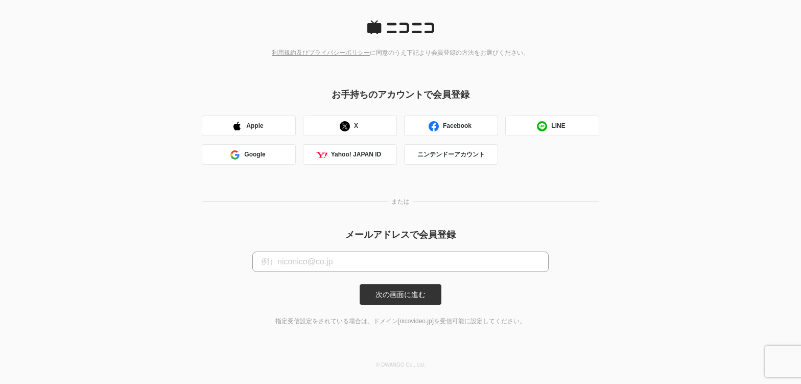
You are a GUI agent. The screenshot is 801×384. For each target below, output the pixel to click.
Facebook (450, 127)
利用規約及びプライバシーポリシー (321, 52)
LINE (550, 127)
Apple (247, 127)
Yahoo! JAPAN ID (348, 156)
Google (247, 156)
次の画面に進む (400, 294)
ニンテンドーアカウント (451, 154)
